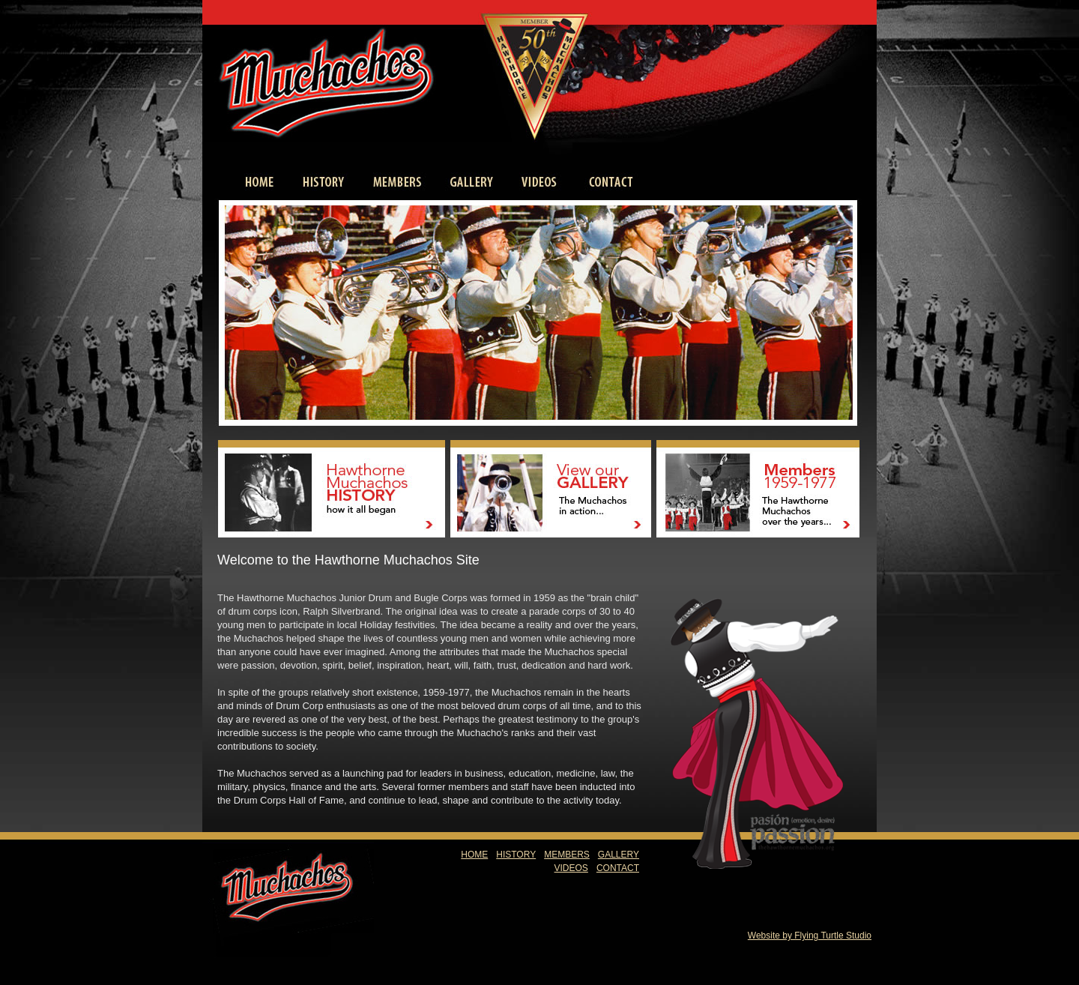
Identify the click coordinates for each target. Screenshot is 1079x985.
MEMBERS (567, 854)
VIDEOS (571, 868)
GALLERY (618, 854)
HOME (474, 854)
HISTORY (516, 854)
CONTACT (617, 868)
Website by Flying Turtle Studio (809, 935)
